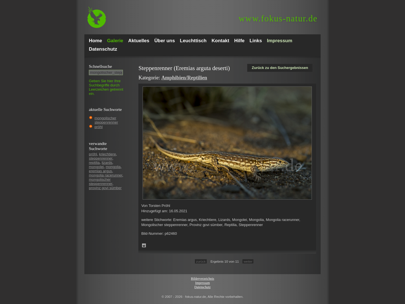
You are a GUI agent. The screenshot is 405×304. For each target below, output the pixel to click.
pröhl (98, 127)
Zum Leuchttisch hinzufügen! (144, 245)
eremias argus (100, 171)
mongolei (96, 167)
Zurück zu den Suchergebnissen (280, 68)
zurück (201, 261)
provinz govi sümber (105, 188)
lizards (107, 162)
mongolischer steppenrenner (106, 120)
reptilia (94, 162)
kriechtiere (107, 154)
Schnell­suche (100, 66)
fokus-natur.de (278, 18)
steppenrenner (100, 158)
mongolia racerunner (105, 175)
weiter (248, 261)
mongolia (113, 167)
